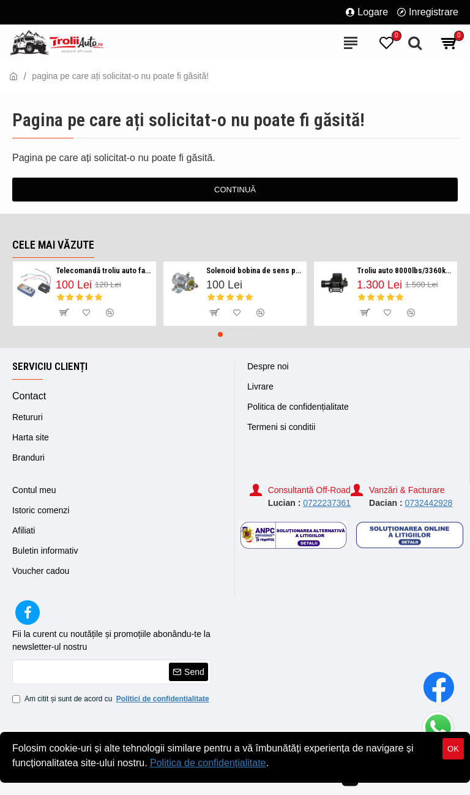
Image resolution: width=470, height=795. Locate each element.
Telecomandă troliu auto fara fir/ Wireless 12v (104, 270)
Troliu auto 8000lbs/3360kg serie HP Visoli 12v (405, 270)
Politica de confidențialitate (208, 763)
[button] (220, 334)
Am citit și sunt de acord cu (111, 698)
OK (453, 748)
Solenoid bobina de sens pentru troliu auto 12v (254, 270)
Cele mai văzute (53, 244)
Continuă (235, 189)
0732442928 (428, 503)
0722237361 (327, 503)
